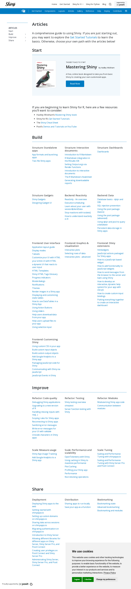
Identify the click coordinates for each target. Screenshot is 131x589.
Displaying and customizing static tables (45, 296)
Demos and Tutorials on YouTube (60, 126)
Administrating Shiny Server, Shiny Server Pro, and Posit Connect (45, 562)
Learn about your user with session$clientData (77, 207)
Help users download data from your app (44, 316)
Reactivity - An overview (76, 199)
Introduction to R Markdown (78, 154)
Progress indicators (41, 277)
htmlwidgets (103, 249)
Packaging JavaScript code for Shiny (46, 364)
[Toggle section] (25, 34)
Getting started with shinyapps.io (41, 511)
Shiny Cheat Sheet (49, 122)
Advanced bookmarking (108, 507)
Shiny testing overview (75, 402)
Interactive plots (72, 249)
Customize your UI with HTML (46, 257)
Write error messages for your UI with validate (44, 430)
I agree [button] (77, 579)
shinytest (69, 405)
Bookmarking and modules (110, 510)
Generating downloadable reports (77, 182)
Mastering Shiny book (66, 114)
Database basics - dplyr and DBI (110, 201)
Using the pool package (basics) (108, 210)
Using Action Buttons (42, 307)
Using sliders (38, 311)
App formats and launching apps (45, 156)
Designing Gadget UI (42, 202)
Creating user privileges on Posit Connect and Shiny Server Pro (45, 553)
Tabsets (36, 254)
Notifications (38, 284)
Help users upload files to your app (44, 322)
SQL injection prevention (108, 205)
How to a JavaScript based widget (109, 261)
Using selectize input (42, 327)
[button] (78, 4)
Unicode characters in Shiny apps (45, 436)
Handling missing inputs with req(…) (45, 413)
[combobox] (110, 4)
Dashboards (103, 151)
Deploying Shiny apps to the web (45, 505)
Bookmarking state (106, 503)
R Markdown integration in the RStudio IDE (77, 159)
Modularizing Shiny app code (110, 402)
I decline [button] (88, 579)
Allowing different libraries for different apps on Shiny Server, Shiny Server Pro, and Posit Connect (46, 542)
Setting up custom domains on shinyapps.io (45, 517)
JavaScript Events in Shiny (44, 375)
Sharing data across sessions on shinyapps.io (45, 524)
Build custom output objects (45, 353)
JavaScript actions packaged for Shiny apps (110, 255)
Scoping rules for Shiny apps (45, 418)
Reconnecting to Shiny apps (45, 421)
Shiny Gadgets (38, 199)
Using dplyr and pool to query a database (111, 223)
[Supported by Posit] (120, 4)
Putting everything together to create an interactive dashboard (110, 302)
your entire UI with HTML (44, 260)
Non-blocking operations (76, 476)
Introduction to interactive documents (77, 172)
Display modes (39, 250)
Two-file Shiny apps (41, 160)
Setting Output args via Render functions (75, 166)
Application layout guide (43, 247)
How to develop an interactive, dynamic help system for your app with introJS (109, 285)
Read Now (75, 83)
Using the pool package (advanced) (108, 217)
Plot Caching (71, 466)
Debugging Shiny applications (46, 402)
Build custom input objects (44, 349)
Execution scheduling (74, 202)
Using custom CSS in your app (46, 346)
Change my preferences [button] (105, 579)
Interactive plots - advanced (77, 256)
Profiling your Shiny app (76, 470)
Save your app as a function (78, 507)
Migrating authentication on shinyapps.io (45, 530)
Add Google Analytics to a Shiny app (44, 358)
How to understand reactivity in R (78, 217)
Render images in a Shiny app (46, 291)
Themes (36, 288)
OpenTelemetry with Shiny (77, 456)
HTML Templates (40, 270)
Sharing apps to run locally (77, 503)
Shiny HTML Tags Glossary (44, 274)
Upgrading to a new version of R (45, 407)
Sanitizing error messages (44, 425)
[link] (109, 573)
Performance (71, 473)
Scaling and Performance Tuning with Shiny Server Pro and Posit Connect (111, 463)
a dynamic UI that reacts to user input (44, 266)
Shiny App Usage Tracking (44, 453)
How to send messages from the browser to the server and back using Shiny (111, 275)
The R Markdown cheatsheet (78, 176)
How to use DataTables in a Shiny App (45, 303)
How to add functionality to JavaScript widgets (110, 267)
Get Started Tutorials (83, 37)
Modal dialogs (38, 281)
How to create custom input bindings (110, 295)
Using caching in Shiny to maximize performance (76, 461)
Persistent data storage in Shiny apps (109, 229)
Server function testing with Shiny (78, 410)
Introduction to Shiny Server (45, 535)
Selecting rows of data (75, 253)
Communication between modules (109, 407)
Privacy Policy (109, 573)
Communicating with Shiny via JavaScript (46, 370)
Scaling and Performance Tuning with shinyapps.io (109, 455)
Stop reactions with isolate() (78, 212)
